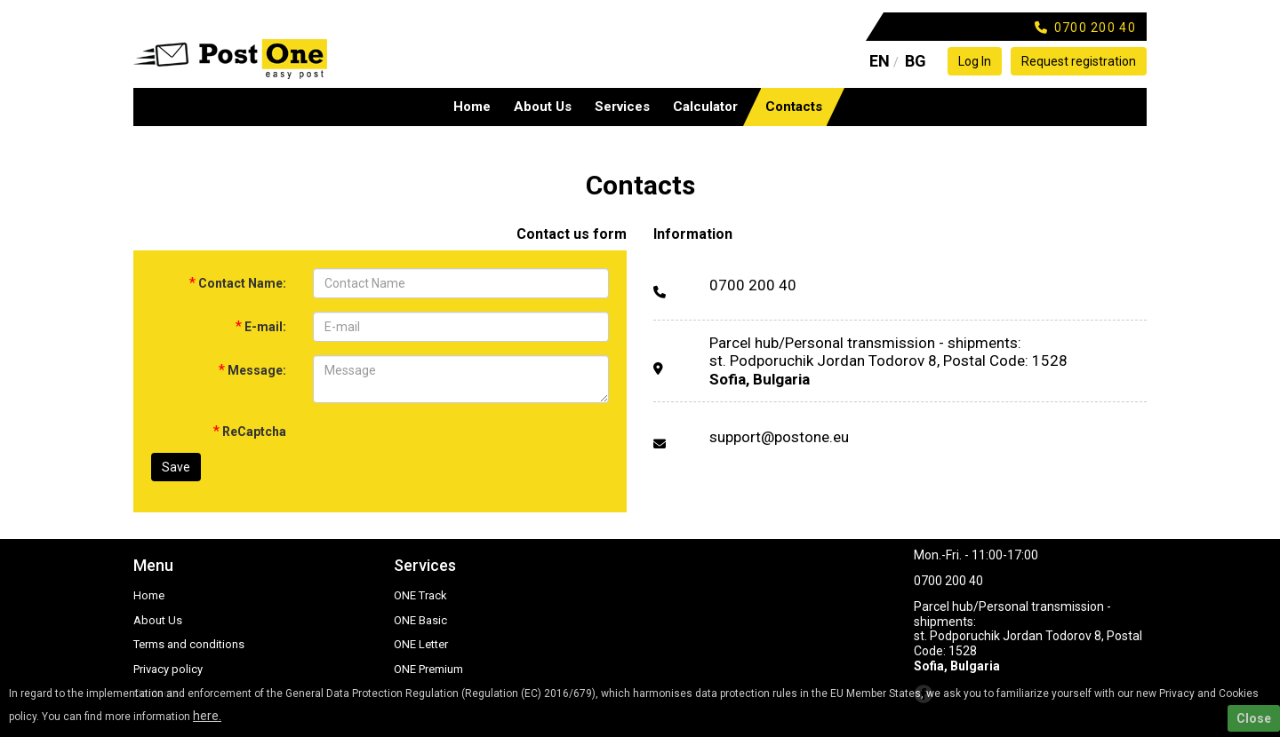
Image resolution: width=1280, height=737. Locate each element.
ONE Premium (428, 669)
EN (879, 61)
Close (1253, 718)
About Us (543, 107)
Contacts (793, 107)
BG (915, 61)
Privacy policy (168, 669)
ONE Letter (421, 644)
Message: (252, 369)
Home (472, 107)
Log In (974, 61)
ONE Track (420, 595)
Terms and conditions (188, 644)
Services (622, 107)
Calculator (705, 107)
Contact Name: (237, 282)
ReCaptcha (249, 431)
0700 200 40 (752, 285)
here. (207, 716)
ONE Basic (420, 620)
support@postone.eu (779, 437)
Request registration (1078, 61)
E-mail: (261, 326)
